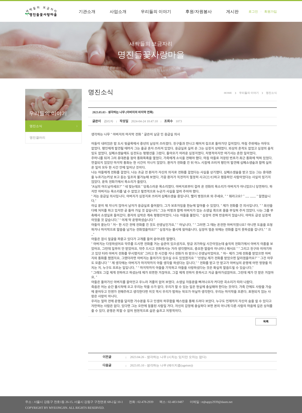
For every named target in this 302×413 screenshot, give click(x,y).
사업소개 (118, 11)
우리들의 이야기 (156, 11)
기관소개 (87, 11)
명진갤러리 (37, 137)
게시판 (232, 11)
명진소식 (36, 126)
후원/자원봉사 (198, 11)
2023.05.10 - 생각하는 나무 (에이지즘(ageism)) (161, 365)
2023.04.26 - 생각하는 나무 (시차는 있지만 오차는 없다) (168, 357)
